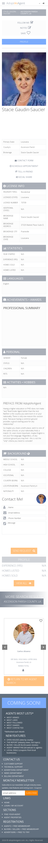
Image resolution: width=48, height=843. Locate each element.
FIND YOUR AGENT (12, 814)
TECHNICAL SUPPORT (13, 767)
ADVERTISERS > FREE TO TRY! (16, 832)
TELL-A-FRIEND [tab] (24, 171)
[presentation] (20, 541)
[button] (38, 3)
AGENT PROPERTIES (12, 817)
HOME (6, 802)
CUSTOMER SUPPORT (13, 763)
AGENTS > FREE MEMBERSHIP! (17, 826)
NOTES (25, 27)
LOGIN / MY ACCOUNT (13, 805)
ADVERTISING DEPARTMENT (16, 770)
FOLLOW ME (25, 22)
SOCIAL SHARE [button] (24, 177)
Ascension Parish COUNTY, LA (22, 601)
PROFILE (24, 41)
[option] (24, 646)
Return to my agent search (21, 681)
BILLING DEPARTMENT (14, 776)
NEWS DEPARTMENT (13, 773)
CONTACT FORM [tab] (24, 160)
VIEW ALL (23, 583)
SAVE (25, 33)
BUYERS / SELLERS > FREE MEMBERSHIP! (21, 829)
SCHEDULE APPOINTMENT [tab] (24, 166)
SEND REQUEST (24, 550)
